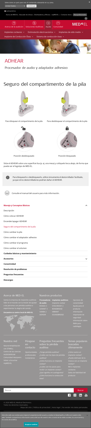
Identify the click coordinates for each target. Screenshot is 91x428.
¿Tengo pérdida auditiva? (49, 352)
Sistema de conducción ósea (50, 36)
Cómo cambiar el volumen (15, 248)
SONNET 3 (43, 309)
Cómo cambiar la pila (13, 232)
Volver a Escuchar (10, 360)
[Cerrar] (87, 416)
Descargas (8, 280)
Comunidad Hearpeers (12, 357)
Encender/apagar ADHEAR (15, 221)
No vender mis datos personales (75, 407)
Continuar (31, 6)
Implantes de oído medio (71, 32)
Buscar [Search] (81, 390)
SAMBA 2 (42, 312)
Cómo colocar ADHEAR (14, 216)
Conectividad (10, 264)
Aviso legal (56, 407)
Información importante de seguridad (78, 315)
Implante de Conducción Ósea (18, 36)
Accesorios (8, 258)
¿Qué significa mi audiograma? (51, 372)
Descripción (9, 210)
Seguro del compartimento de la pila (20, 226)
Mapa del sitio (26, 407)
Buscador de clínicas (26, 15)
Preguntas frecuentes (14, 274)
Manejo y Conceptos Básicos (17, 205)
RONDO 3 (43, 306)
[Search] (86, 18)
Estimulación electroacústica (41, 32)
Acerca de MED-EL (12, 15)
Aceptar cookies (31, 425)
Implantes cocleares (14, 32)
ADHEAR (42, 314)
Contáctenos (30, 358)
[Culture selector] (15, 6)
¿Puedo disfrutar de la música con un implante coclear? (77, 361)
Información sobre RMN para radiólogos (80, 323)
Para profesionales (80, 15)
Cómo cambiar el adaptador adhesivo (20, 237)
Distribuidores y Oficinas (42, 15)
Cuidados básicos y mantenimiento (20, 253)
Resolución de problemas (15, 269)
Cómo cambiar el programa (16, 243)
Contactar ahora (66, 15)
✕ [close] (89, 2)
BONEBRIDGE (57, 309)
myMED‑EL (55, 15)
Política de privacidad (41, 407)
